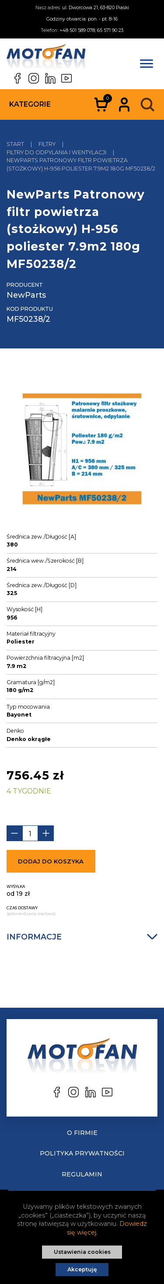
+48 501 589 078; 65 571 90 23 (91, 30)
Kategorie (30, 104)
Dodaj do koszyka (51, 861)
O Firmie (82, 1133)
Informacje (82, 936)
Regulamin (82, 1174)
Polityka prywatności (82, 1153)
